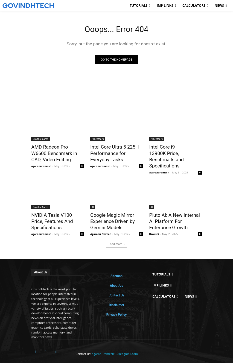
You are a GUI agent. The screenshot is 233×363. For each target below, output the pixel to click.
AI (93, 198)
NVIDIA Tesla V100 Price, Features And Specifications (55, 208)
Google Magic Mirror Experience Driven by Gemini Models (115, 211)
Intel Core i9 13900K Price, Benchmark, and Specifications (172, 152)
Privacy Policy (116, 302)
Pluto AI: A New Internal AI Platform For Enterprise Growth (172, 211)
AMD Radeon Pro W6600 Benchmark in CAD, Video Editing (53, 152)
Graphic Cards (40, 140)
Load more (116, 232)
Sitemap (116, 264)
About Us (116, 273)
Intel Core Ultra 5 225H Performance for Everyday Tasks (112, 152)
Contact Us (116, 283)
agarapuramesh (41, 163)
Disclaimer (116, 293)
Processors (98, 140)
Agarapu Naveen (100, 221)
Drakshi (154, 221)
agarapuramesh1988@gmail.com (115, 342)
